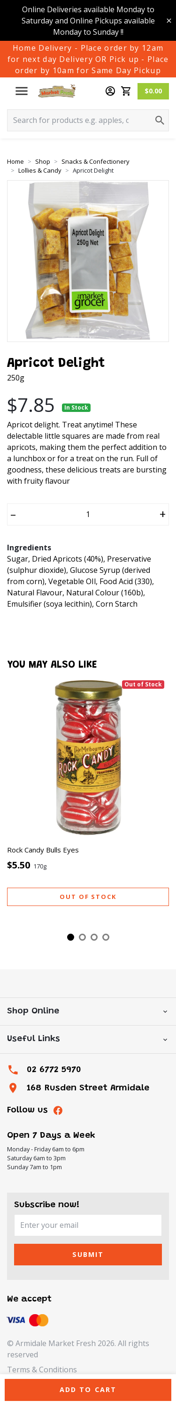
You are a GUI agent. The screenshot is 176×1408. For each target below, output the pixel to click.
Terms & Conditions (42, 1369)
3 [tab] (94, 937)
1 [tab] (70, 937)
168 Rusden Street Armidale (88, 1088)
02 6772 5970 (54, 1070)
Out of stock (88, 896)
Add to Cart (88, 1389)
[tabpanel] (88, 801)
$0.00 (153, 90)
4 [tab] (105, 937)
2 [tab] (82, 937)
